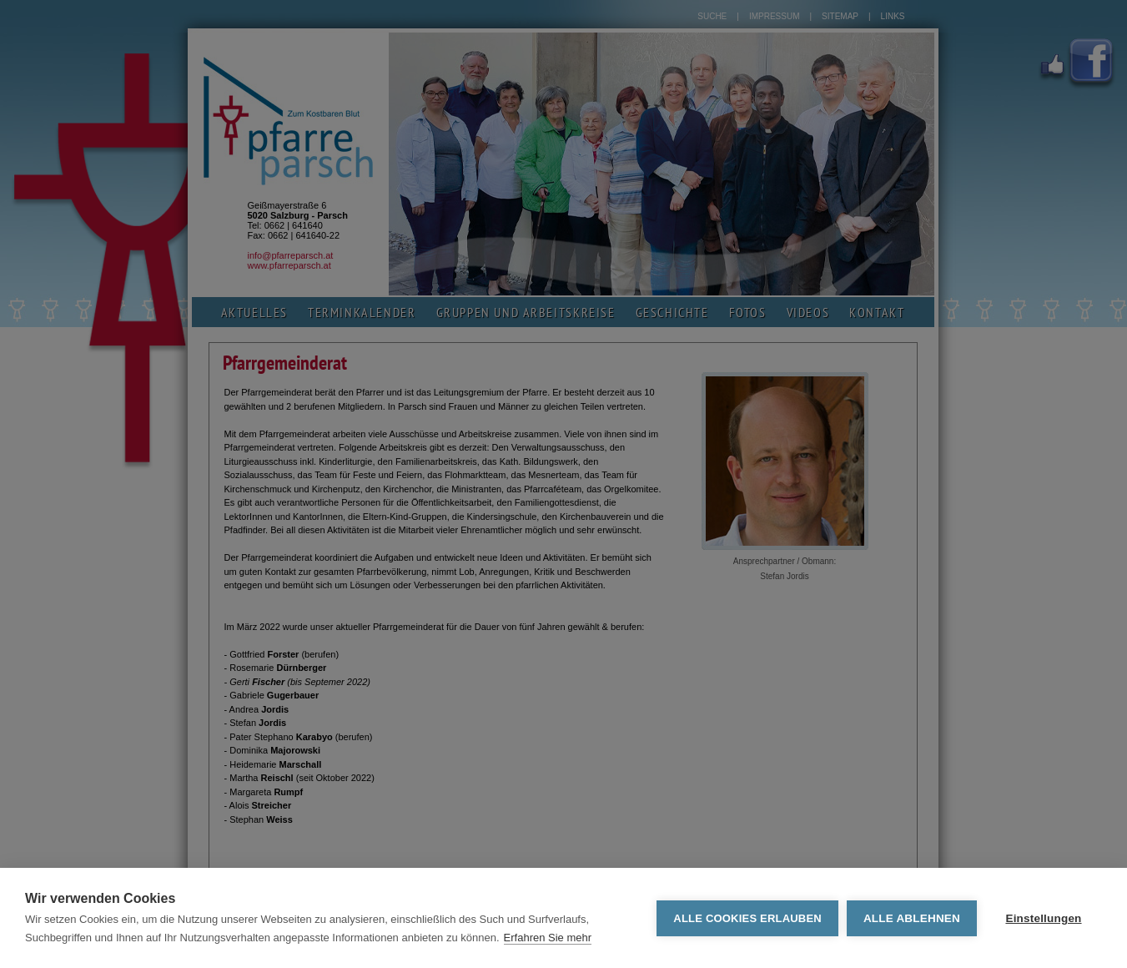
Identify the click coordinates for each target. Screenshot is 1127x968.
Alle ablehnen (911, 918)
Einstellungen (1043, 918)
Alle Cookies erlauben (747, 918)
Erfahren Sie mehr (548, 937)
